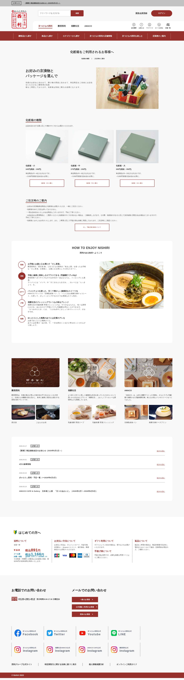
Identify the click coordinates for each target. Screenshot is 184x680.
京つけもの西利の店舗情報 (101, 36)
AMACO (90, 26)
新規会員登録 (139, 13)
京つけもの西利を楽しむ (132, 36)
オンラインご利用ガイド (129, 666)
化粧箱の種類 (85, 58)
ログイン (161, 13)
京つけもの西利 (45, 26)
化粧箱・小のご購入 (47, 184)
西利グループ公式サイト (22, 666)
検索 (77, 13)
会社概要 (134, 28)
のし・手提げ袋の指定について (92, 229)
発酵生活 (77, 26)
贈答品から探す (24, 36)
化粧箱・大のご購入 (137, 184)
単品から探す (47, 36)
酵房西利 (63, 26)
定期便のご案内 (159, 36)
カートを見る (159, 28)
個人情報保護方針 (97, 666)
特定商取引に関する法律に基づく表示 (61, 666)
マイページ (150, 28)
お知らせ (142, 28)
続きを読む (161, 453)
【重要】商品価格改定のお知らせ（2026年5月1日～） (44, 3)
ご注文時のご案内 (99, 58)
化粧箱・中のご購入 (92, 184)
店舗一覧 (168, 28)
